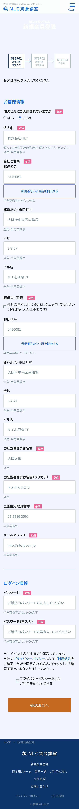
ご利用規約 (62, 658)
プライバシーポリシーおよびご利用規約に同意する (40, 681)
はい (10, 117)
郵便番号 (10, 166)
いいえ (27, 117)
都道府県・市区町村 (17, 209)
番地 (6, 238)
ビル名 (8, 267)
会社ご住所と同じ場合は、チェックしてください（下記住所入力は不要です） (41, 307)
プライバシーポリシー (29, 658)
